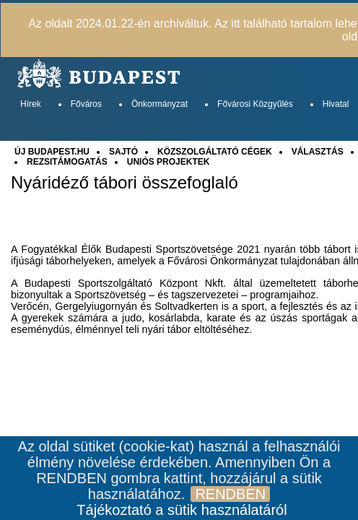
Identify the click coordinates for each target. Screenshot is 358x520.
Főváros (86, 104)
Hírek (30, 104)
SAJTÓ (123, 152)
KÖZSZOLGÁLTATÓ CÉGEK (214, 152)
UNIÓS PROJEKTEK (168, 162)
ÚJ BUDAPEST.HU (52, 152)
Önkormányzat (159, 104)
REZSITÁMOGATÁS (67, 162)
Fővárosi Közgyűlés (255, 104)
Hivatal (336, 104)
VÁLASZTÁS (318, 152)
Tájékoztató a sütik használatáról (182, 510)
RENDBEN (230, 494)
